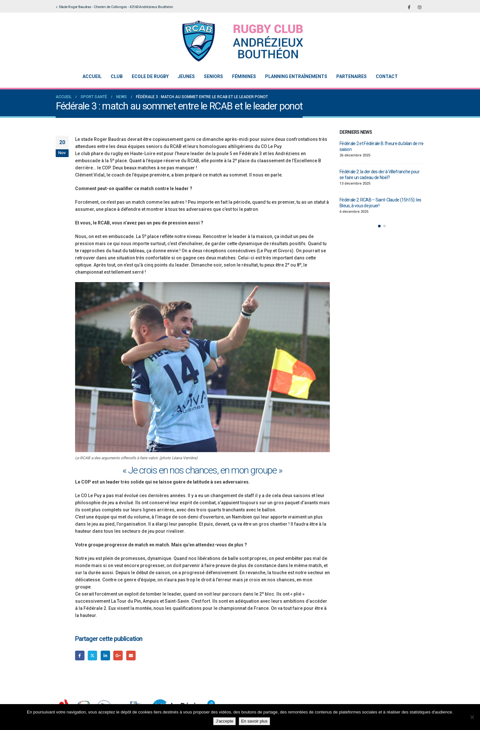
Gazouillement (92, 655)
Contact (387, 76)
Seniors (213, 76)
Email (131, 655)
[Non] (472, 717)
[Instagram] (419, 7)
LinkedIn (105, 655)
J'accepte (224, 721)
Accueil (92, 76)
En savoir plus (254, 721)
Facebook (79, 655)
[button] (379, 226)
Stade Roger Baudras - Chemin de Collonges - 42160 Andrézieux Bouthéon (114, 7)
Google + (118, 655)
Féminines (244, 76)
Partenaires (351, 76)
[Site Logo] (235, 41)
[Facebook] (409, 7)
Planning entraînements (296, 76)
